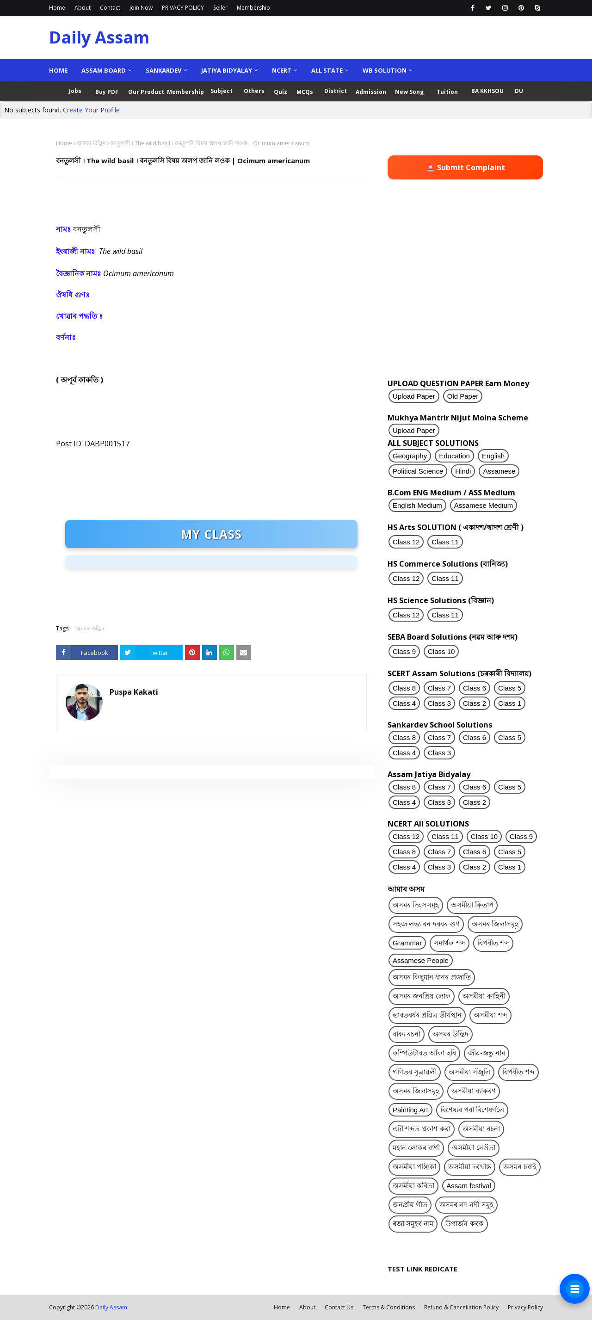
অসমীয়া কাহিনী (483, 996)
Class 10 (441, 651)
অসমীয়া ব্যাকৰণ (473, 1091)
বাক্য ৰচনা (406, 1034)
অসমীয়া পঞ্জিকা (414, 1167)
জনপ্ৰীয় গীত (410, 1205)
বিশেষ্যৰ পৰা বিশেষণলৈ (472, 1110)
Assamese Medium (483, 505)
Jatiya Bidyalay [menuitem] (226, 70)
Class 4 (404, 703)
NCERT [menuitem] (281, 70)
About (82, 8)
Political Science (418, 471)
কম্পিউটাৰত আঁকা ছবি (424, 1053)
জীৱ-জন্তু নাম (486, 1053)
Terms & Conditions (389, 1307)
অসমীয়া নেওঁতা (473, 1148)
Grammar (407, 943)
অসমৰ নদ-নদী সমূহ (466, 1205)
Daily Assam (99, 37)
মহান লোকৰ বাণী (416, 1148)
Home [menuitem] (58, 70)
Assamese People (421, 960)
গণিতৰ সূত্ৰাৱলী (415, 1072)
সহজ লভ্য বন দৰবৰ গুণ (426, 924)
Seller (220, 8)
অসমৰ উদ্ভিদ (91, 143)
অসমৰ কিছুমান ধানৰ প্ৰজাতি (432, 977)
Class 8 (404, 688)
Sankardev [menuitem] (163, 70)
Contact (110, 8)
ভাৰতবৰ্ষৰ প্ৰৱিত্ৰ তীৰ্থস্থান (427, 1015)
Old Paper (463, 396)
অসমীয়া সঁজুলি (469, 1072)
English (493, 456)
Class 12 (406, 542)
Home (57, 8)
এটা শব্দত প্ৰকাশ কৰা (421, 1129)
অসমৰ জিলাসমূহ (495, 924)
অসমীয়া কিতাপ (472, 905)
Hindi (463, 471)
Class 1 (509, 703)
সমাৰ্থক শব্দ (449, 943)
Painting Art (410, 1110)
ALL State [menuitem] (327, 70)
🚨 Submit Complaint (465, 167)
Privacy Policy (525, 1307)
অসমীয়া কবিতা (413, 1186)
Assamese (499, 471)
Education (454, 456)
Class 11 (445, 542)
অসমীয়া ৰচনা (481, 1129)
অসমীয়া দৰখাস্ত (469, 1167)
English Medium (417, 505)
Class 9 (404, 651)
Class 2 (474, 703)
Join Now (141, 8)
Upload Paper (414, 396)
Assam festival (468, 1186)
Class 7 (439, 688)
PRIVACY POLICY (183, 8)
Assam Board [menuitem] (103, 70)
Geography (410, 456)
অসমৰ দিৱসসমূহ (416, 905)
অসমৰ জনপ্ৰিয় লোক (421, 996)
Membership (253, 8)
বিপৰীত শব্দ (493, 943)
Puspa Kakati (134, 692)
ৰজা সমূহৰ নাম (413, 1223)
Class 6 (474, 688)
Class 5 (509, 688)
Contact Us (339, 1307)
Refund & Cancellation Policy (461, 1307)
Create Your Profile (91, 109)
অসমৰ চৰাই (519, 1167)
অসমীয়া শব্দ (490, 1015)
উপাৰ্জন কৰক (464, 1223)
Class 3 (439, 703)
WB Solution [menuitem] (385, 70)
